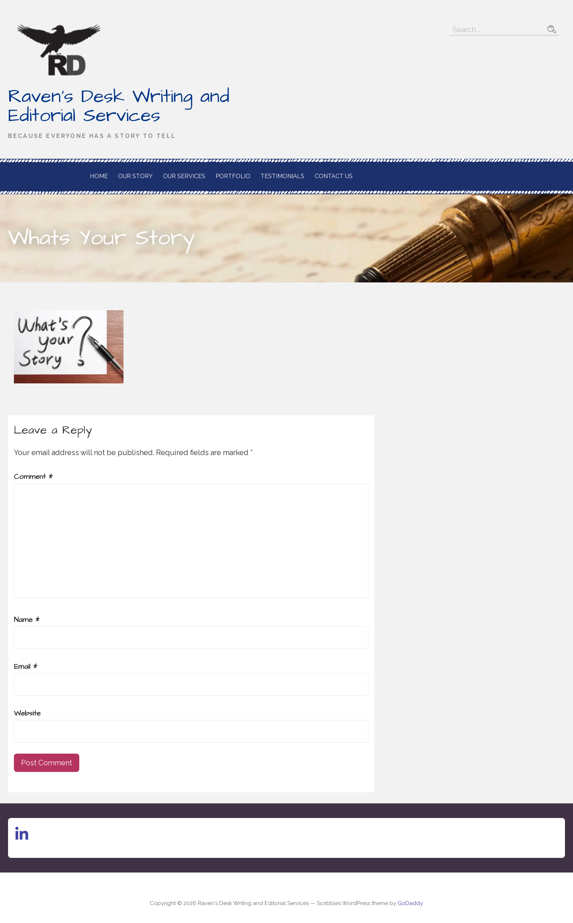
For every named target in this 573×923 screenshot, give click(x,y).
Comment (33, 477)
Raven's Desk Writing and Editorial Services (118, 106)
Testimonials (282, 176)
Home (99, 176)
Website (27, 713)
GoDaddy (410, 903)
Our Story (135, 176)
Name (26, 620)
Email (25, 666)
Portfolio (233, 176)
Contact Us (334, 176)
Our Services (184, 176)
